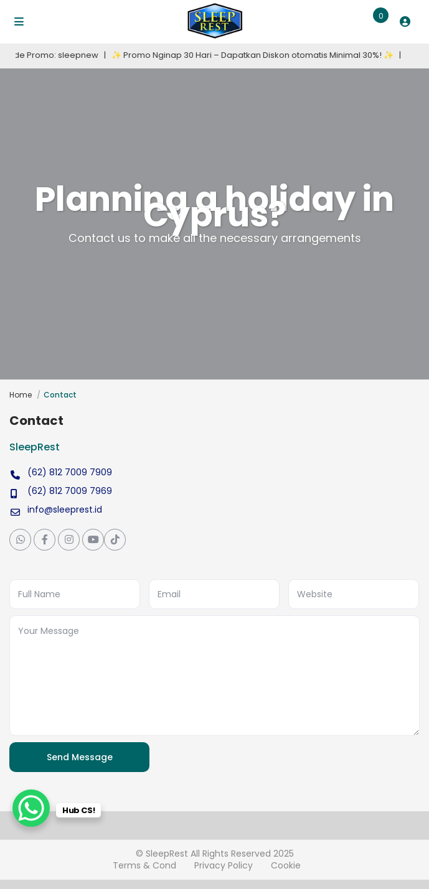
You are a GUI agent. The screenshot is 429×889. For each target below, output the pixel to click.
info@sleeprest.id (64, 509)
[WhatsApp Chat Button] (31, 808)
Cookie (286, 865)
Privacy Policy (223, 865)
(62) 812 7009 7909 (69, 472)
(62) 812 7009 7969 (69, 491)
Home (20, 394)
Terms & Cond (144, 865)
